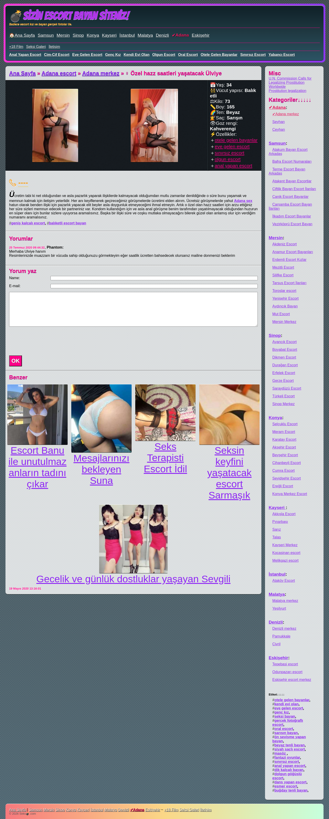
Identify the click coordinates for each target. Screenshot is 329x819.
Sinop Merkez (283, 404)
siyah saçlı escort (289, 749)
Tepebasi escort (285, 664)
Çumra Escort (283, 470)
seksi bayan (284, 716)
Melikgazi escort (285, 560)
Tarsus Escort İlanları (289, 283)
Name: (14, 278)
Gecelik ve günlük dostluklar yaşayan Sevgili (133, 578)
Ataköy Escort (283, 581)
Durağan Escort (285, 365)
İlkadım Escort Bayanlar (291, 216)
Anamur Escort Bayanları (292, 252)
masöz (280, 753)
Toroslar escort (284, 291)
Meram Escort (283, 432)
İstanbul (127, 35)
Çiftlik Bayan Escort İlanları (294, 189)
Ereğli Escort (282, 486)
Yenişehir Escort (285, 298)
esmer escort (285, 786)
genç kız (113, 55)
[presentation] (42, 341)
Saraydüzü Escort (286, 388)
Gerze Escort (283, 381)
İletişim (54, 47)
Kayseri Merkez (284, 545)
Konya (93, 35)
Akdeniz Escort (284, 244)
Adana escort (59, 73)
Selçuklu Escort (284, 424)
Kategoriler (290, 100)
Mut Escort (281, 314)
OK (15, 361)
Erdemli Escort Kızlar (289, 260)
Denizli (162, 35)
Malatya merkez (285, 601)
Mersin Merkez (284, 322)
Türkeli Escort (283, 396)
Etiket (276, 694)
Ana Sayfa (22, 73)
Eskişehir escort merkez (291, 680)
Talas (276, 537)
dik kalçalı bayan (288, 770)
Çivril (276, 644)
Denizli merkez (284, 628)
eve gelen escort (87, 55)
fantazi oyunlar (287, 757)
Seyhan (278, 122)
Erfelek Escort (283, 373)
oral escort (188, 55)
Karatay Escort (284, 439)
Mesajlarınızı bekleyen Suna (102, 469)
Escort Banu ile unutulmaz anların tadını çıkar (37, 467)
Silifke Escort (282, 275)
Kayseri (109, 35)
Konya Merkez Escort (289, 494)
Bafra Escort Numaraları (292, 161)
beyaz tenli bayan (289, 745)
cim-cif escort (56, 55)
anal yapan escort (25, 55)
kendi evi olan (136, 55)
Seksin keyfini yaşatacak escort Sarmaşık (229, 473)
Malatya (145, 35)
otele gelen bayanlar (219, 55)
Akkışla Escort (283, 514)
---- (23, 182)
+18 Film (16, 47)
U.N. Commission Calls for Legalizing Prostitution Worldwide (290, 82)
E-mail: (15, 286)
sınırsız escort (253, 55)
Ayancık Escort (284, 342)
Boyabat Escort (284, 350)
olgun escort (163, 55)
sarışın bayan (286, 733)
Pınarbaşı (280, 522)
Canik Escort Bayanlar (290, 197)
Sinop (78, 35)
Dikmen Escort (284, 357)
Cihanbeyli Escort (286, 463)
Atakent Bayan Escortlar (292, 181)
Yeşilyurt (279, 608)
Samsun (46, 35)
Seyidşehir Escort (286, 478)
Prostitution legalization (287, 91)
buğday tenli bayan (291, 790)
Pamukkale (281, 636)
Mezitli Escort (283, 267)
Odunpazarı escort (287, 672)
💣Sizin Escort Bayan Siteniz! (69, 16)
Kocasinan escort (286, 553)
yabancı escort (281, 55)
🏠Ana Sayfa (22, 35)
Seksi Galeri (36, 47)
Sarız (276, 529)
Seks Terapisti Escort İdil (165, 457)
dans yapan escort (290, 782)
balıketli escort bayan (67, 223)
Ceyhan (278, 129)
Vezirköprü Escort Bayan (292, 224)
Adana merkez (100, 73)
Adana (182, 35)
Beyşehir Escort (285, 455)
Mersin (63, 35)
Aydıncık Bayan (285, 306)
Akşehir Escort (284, 447)
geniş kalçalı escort (28, 223)
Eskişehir (201, 35)
